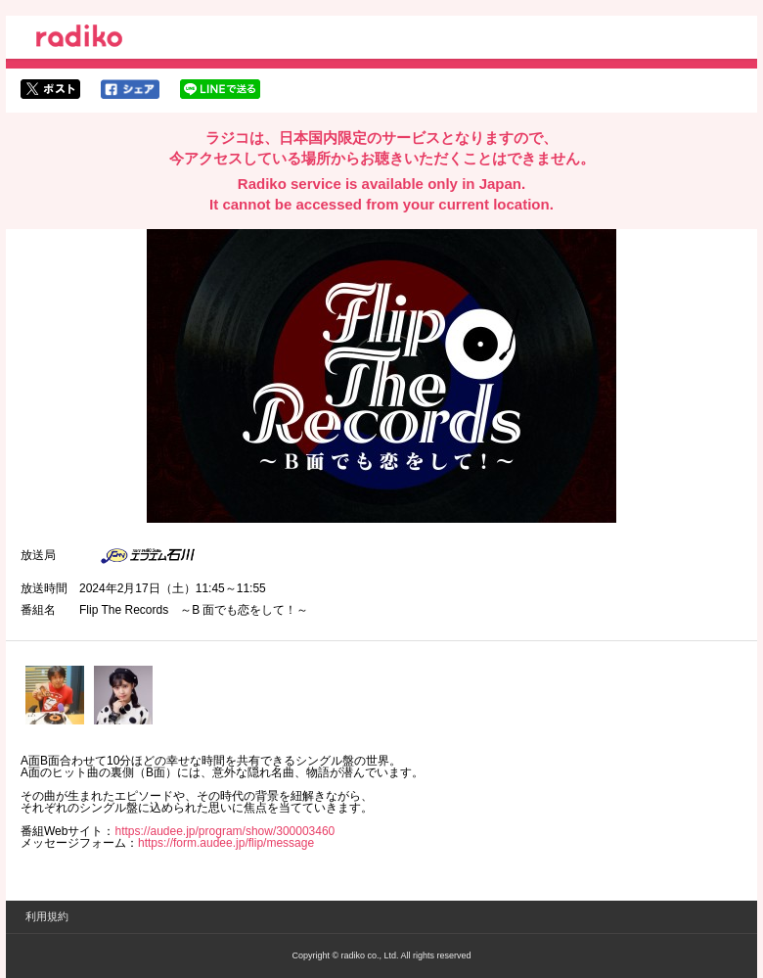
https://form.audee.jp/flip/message (226, 843)
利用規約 (46, 916)
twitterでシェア (50, 89)
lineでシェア (220, 89)
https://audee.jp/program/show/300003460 (224, 831)
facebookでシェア (130, 89)
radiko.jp (79, 39)
